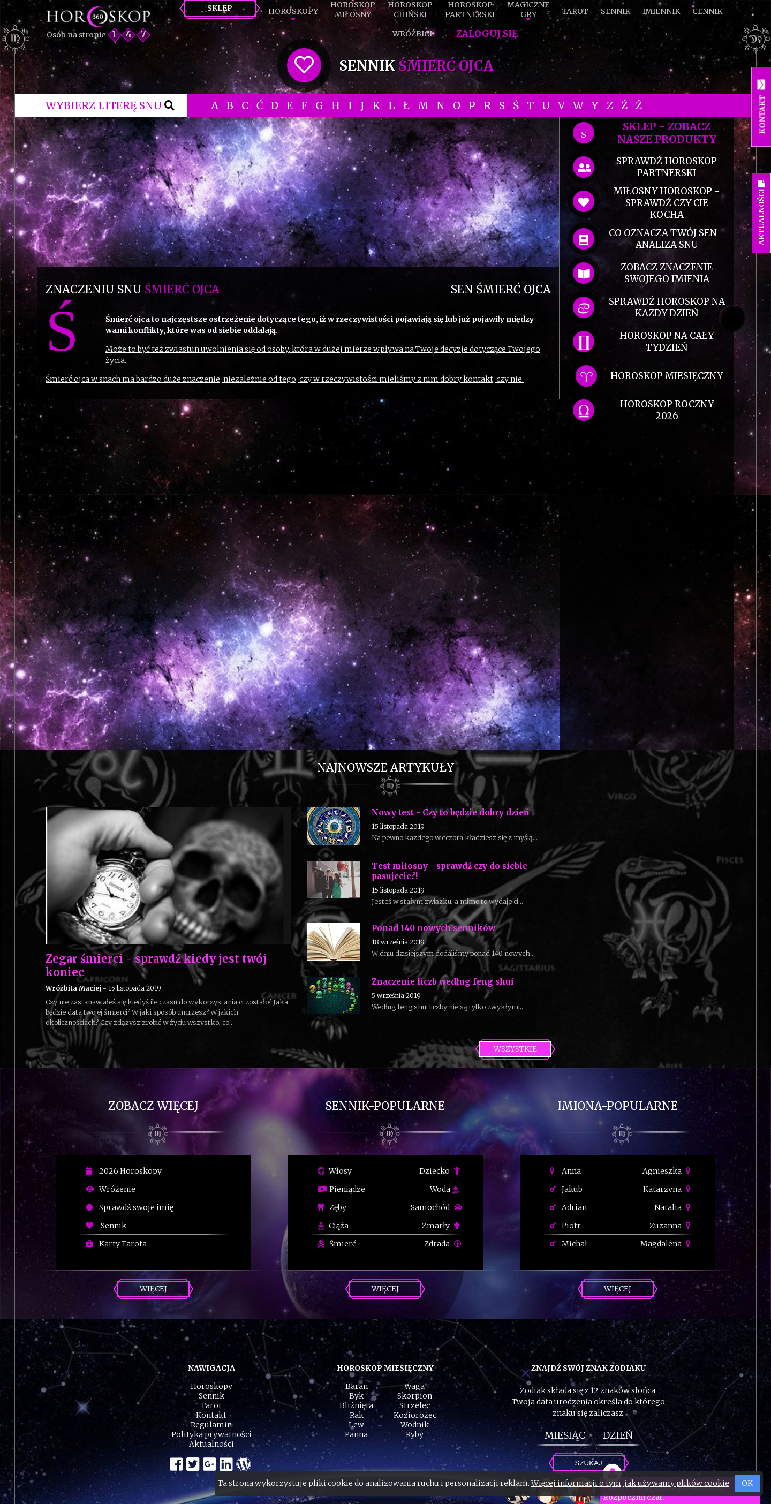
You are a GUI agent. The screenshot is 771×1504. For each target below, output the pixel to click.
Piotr (565, 1225)
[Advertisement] (298, 192)
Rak (357, 1415)
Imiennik (661, 11)
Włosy (335, 1171)
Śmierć (337, 1244)
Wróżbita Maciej (73, 988)
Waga (414, 1386)
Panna (356, 1434)
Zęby (332, 1207)
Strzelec (414, 1405)
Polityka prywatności (211, 1434)
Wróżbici (412, 34)
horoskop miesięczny (666, 376)
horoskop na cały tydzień (666, 341)
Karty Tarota (116, 1244)
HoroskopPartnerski (470, 9)
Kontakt (211, 1415)
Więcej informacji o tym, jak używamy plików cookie (630, 1483)
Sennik (615, 11)
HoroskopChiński (410, 9)
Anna (565, 1171)
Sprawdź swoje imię (129, 1207)
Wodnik (414, 1425)
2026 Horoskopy (124, 1171)
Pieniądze (341, 1189)
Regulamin (211, 1425)
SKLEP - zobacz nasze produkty (666, 133)
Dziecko (440, 1171)
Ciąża (333, 1225)
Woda (444, 1189)
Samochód (436, 1207)
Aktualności (211, 1444)
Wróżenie (110, 1189)
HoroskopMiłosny (352, 9)
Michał (568, 1244)
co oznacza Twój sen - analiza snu (667, 239)
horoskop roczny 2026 (667, 410)
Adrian (568, 1207)
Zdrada (443, 1244)
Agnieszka (667, 1171)
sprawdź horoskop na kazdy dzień (667, 307)
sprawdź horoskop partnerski (666, 167)
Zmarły (442, 1225)
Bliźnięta (356, 1405)
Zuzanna (671, 1225)
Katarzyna (668, 1189)
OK (747, 1483)
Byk (356, 1396)
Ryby (415, 1434)
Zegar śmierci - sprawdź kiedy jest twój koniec (156, 965)
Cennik (707, 11)
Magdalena (666, 1244)
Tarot (575, 11)
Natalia (673, 1207)
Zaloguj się (487, 34)
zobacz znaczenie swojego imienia (667, 273)
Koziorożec (415, 1415)
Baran (356, 1386)
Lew (356, 1425)
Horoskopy (293, 11)
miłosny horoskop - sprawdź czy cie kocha (667, 203)
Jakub (566, 1189)
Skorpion (414, 1396)
